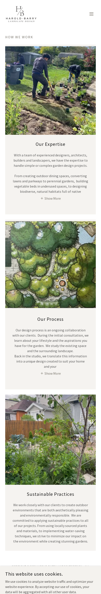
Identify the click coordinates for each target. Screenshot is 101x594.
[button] (91, 14)
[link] (21, 13)
